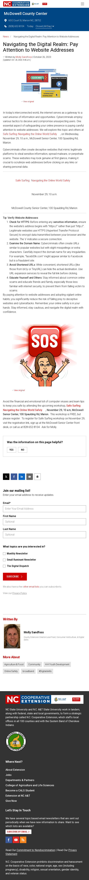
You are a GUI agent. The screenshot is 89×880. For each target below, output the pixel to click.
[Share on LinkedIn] (22, 476)
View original (28, 101)
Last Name (9, 529)
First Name (9, 516)
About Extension (15, 769)
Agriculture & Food (13, 664)
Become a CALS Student (20, 790)
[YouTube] (16, 840)
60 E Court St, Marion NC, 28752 (22, 20)
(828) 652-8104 (14, 26)
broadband (28, 671)
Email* (7, 503)
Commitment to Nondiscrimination (36, 850)
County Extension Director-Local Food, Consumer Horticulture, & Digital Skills (54, 638)
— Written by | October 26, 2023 (27, 57)
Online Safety (11, 671)
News (6, 36)
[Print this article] (37, 476)
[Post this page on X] (6, 476)
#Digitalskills (45, 671)
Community (34, 664)
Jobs (9, 774)
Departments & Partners (20, 780)
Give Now (11, 800)
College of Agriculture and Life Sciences (30, 785)
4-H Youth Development (57, 664)
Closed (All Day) (45, 26)
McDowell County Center (25, 13)
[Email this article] (29, 476)
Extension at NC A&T (18, 795)
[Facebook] (9, 840)
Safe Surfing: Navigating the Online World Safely (30, 134)
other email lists (31, 586)
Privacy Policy (19, 593)
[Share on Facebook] (14, 476)
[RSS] (23, 840)
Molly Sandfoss (24, 57)
